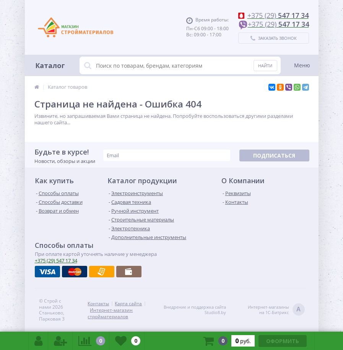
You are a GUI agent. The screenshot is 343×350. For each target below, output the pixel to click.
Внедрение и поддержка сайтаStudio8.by (195, 309)
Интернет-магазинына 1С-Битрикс (276, 310)
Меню (302, 65)
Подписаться (274, 155)
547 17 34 (56, 260)
